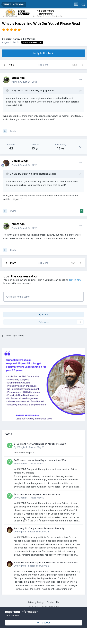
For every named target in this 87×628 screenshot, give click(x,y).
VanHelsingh (20, 161)
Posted (24, 81)
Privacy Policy (36, 602)
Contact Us (53, 602)
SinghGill (21, 531)
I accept (43, 622)
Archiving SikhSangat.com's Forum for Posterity (39, 528)
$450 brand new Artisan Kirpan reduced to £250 (40, 443)
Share (43, 314)
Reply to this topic (43, 53)
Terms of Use (12, 615)
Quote (13, 131)
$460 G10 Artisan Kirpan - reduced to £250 (37, 494)
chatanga (18, 77)
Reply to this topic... (18, 296)
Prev (11, 64)
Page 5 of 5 (43, 64)
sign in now (75, 279)
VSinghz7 (22, 447)
